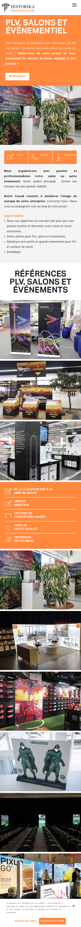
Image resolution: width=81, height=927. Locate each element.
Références (17, 76)
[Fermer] (74, 905)
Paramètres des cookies (25, 921)
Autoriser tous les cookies (52, 921)
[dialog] (40, 913)
